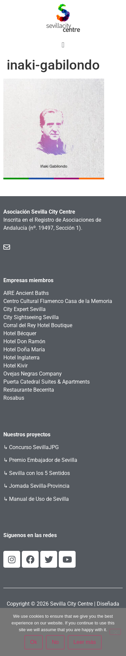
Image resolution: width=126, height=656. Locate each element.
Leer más (85, 642)
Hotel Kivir (15, 365)
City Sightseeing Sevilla (31, 317)
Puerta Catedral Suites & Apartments (46, 382)
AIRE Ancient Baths (26, 293)
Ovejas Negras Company (32, 373)
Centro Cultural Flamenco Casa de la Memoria (57, 301)
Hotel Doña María (24, 349)
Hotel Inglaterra (21, 357)
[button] (63, 45)
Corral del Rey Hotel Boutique (37, 325)
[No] (115, 632)
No (55, 642)
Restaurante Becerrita (28, 390)
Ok (33, 642)
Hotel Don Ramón (24, 341)
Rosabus (13, 398)
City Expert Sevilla (24, 309)
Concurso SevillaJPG (34, 447)
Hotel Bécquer (19, 333)
